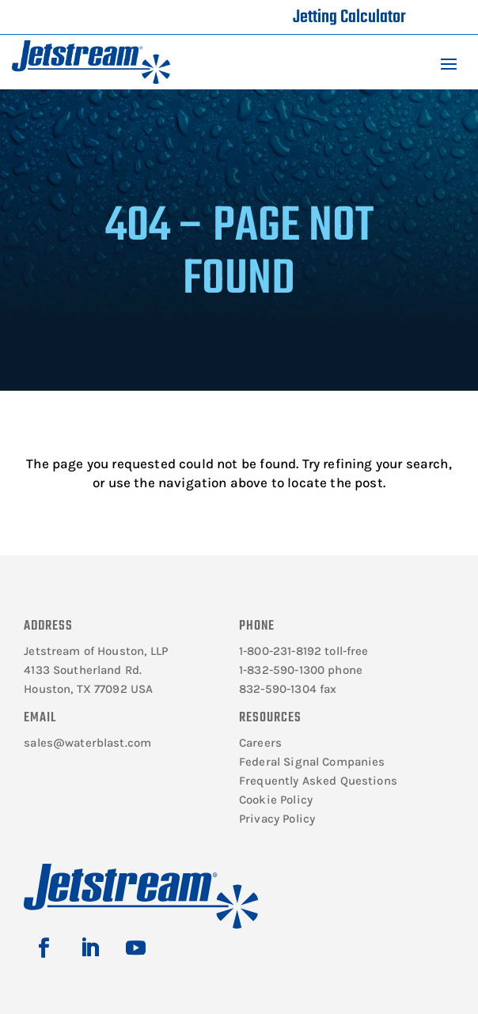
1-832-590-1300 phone (300, 670)
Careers (260, 743)
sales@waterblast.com (87, 743)
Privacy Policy (277, 819)
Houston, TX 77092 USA (88, 689)
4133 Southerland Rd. (83, 670)
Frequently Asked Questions (318, 781)
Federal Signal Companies (312, 762)
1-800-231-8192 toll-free (304, 651)
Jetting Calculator (349, 17)
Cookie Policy (276, 800)
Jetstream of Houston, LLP (96, 651)
